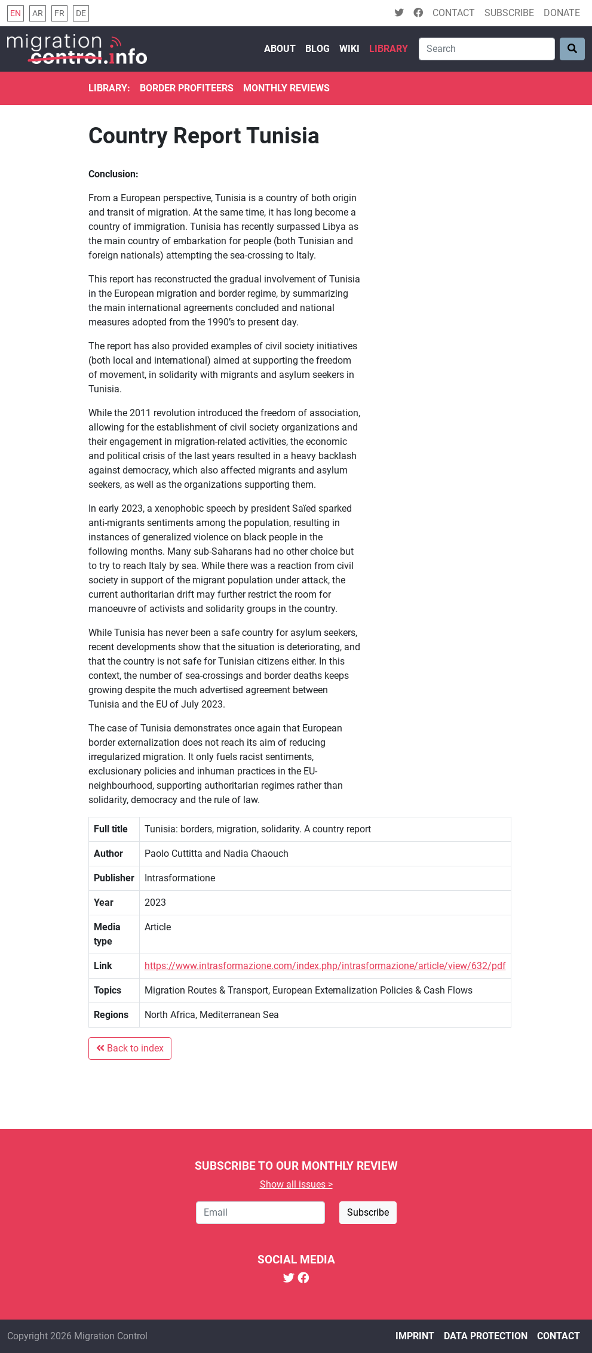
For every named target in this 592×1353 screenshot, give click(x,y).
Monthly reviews (286, 88)
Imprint (414, 1336)
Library (388, 48)
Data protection (485, 1336)
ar (37, 13)
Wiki (349, 48)
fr (59, 13)
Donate (562, 13)
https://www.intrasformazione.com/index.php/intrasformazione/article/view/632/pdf (325, 965)
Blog (317, 48)
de (81, 13)
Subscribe (509, 13)
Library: (109, 88)
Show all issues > (296, 1184)
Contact (454, 13)
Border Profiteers (187, 88)
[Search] (487, 49)
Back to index (130, 1048)
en (15, 13)
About (280, 48)
